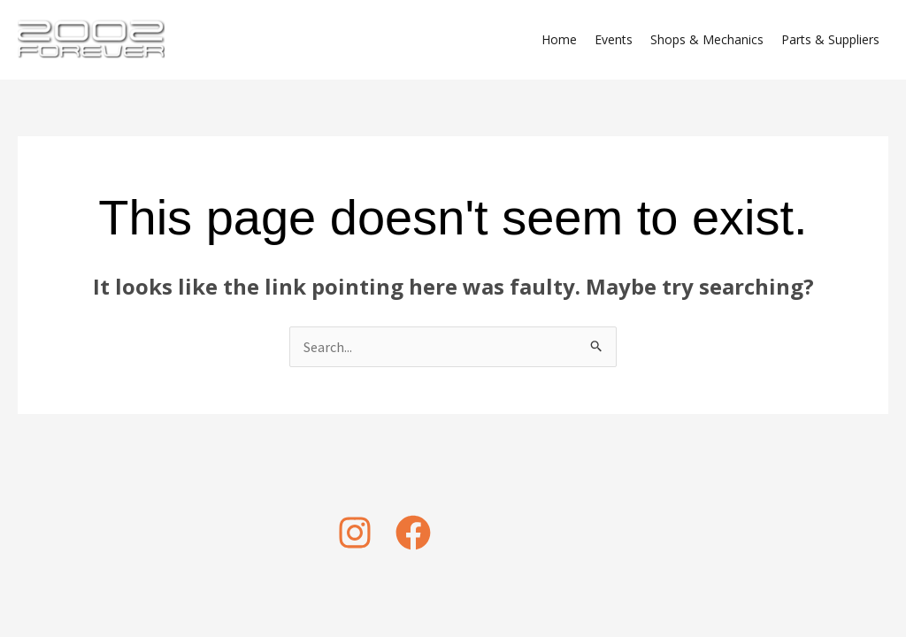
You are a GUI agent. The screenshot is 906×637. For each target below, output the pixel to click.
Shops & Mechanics (707, 39)
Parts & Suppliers (830, 39)
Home (559, 39)
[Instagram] (354, 532)
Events (614, 39)
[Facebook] (413, 532)
